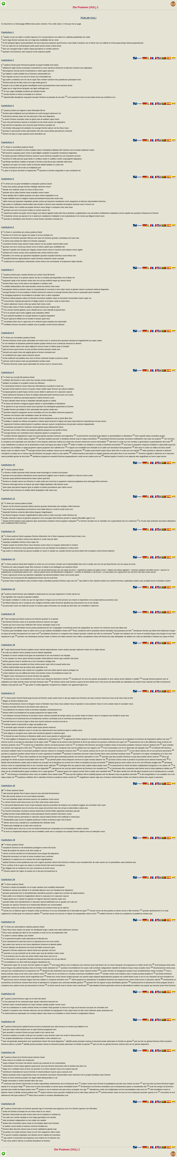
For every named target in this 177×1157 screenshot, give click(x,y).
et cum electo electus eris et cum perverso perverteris (151, 751)
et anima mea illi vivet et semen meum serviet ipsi (68, 986)
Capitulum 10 (8, 465)
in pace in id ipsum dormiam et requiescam (20, 171)
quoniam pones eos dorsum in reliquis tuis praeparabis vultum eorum (70, 914)
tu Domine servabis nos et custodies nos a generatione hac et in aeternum (108, 521)
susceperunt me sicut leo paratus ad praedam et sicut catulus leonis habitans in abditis (106, 679)
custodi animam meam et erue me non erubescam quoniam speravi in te (130, 1092)
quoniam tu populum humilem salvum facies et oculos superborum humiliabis (32, 754)
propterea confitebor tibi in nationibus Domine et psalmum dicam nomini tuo (48, 777)
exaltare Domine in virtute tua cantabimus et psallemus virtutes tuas (125, 914)
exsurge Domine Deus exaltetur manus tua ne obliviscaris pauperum (56, 451)
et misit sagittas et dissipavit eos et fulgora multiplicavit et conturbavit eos (33, 739)
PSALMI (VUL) (89, 18)
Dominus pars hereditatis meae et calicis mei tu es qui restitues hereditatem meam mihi (37, 631)
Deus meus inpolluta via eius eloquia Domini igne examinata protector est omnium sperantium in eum (60, 757)
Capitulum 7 (7, 269)
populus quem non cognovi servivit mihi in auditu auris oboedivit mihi (85, 771)
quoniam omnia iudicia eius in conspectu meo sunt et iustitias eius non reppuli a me (69, 748)
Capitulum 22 (8, 993)
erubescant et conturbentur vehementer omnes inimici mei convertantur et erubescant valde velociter (42, 262)
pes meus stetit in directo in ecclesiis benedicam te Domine (26, 1141)
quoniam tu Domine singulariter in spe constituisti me (59, 171)
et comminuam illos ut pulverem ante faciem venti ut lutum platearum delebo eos (142, 768)
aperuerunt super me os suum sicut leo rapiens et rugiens (27, 965)
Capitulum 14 (8, 589)
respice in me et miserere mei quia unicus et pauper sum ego (63, 1090)
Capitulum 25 (8, 1103)
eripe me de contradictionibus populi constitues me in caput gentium (29, 771)
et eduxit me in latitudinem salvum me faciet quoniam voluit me (49, 745)
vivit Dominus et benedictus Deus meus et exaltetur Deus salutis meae (36, 774)
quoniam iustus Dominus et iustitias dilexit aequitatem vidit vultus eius (29, 490)
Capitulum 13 (8, 559)
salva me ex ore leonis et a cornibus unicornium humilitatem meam (74, 974)
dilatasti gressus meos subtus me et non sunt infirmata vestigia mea (136, 763)
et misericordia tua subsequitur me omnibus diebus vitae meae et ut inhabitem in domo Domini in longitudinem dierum (48, 1013)
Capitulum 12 (8, 531)
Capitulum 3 (7, 105)
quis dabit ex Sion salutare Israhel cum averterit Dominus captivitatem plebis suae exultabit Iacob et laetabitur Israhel (124, 581)
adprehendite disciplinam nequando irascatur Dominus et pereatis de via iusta (35, 97)
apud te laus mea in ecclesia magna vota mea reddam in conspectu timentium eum (37, 980)
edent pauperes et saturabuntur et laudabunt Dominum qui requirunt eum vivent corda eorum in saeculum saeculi (117, 980)
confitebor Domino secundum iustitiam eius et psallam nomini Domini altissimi (33, 325)
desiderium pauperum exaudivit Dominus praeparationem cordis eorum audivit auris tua (68, 456)
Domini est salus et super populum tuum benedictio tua (24, 134)
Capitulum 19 (8, 840)
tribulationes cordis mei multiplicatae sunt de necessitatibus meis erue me (119, 1090)
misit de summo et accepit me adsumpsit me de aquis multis (26, 742)
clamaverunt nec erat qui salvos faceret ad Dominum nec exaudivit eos (80, 768)
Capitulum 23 (8, 1021)
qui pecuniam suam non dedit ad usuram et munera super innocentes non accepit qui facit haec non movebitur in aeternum (50, 606)
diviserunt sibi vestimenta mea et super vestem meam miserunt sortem (71, 971)
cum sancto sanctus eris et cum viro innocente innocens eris (104, 751)
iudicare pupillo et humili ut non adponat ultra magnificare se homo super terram (135, 456)
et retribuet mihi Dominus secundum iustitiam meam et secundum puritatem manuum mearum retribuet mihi (118, 745)
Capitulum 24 (8, 1052)
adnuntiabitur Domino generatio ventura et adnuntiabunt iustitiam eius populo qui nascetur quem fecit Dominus (132, 986)
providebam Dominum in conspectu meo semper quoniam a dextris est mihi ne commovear (77, 634)
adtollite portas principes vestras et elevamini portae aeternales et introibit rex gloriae (99, 1041)
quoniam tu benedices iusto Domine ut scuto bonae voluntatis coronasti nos (33, 219)
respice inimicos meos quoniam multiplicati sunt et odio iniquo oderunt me (70, 1092)
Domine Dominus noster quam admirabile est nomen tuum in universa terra (32, 364)
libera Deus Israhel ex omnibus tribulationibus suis (48, 1095)
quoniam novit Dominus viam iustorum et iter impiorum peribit (26, 52)
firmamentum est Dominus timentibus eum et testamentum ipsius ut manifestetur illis (114, 1087)
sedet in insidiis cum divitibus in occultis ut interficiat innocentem (96, 445)
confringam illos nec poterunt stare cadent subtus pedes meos (84, 765)
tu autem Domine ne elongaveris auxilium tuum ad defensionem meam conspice (133, 971)
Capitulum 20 (8, 879)
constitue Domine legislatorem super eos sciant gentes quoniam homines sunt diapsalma (39, 436)
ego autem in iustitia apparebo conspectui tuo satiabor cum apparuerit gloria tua (56, 685)
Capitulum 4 (7, 142)
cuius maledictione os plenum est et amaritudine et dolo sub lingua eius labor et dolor (35, 445)
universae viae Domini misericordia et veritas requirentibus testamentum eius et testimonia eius (42, 1084)
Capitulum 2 (7, 60)
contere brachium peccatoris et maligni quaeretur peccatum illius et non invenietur (104, 454)
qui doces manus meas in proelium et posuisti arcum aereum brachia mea (138, 760)
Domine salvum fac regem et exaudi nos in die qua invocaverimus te (30, 871)
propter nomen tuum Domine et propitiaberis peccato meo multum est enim (111, 1084)
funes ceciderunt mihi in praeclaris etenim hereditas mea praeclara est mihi (102, 631)
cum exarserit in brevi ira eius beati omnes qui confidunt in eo (91, 97)
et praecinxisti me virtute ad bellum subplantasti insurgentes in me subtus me (141, 765)
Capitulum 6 (7, 227)
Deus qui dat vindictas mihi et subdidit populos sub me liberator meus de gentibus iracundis (102, 774)
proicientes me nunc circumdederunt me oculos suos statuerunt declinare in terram (37, 679)
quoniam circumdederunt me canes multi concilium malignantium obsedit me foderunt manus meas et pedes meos (106, 968)
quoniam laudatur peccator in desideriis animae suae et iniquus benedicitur (69, 439)
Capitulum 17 (8, 693)
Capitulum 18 (8, 785)
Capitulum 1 (7, 32)
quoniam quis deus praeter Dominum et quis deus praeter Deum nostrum (131, 757)
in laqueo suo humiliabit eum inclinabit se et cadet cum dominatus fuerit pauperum (100, 448)
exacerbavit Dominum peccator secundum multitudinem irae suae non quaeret (131, 439)
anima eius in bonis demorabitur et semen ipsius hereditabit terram (52, 1087)
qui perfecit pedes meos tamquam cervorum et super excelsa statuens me (77, 760)
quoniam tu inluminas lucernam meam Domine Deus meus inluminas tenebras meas (98, 754)
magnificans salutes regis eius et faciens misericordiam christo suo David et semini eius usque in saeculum (121, 777)
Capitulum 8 (7, 332)
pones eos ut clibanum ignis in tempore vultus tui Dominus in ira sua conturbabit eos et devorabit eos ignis (46, 911)
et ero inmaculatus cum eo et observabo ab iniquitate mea (127, 748)
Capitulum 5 (7, 178)
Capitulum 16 (8, 644)
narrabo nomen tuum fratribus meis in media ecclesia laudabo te (128, 974)
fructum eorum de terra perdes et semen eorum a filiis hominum (115, 911)
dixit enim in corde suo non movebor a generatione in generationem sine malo (141, 442)
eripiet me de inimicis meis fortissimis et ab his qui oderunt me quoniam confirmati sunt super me (90, 742)
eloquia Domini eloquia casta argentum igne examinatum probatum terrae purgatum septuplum (40, 521)
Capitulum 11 (8, 498)
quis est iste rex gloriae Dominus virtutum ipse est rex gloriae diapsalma (120, 1044)
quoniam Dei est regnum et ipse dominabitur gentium (108, 983)
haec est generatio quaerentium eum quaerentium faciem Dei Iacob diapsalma (33, 1041)
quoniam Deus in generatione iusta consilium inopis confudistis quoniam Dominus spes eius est (40, 581)
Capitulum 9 (7, 372)
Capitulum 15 (8, 614)
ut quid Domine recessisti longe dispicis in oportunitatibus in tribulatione (105, 436)
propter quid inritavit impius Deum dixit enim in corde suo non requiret (113, 451)
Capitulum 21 (8, 922)
